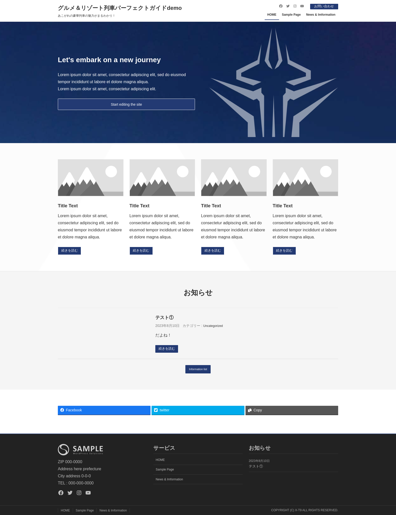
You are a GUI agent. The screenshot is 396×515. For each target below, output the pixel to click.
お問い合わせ (322, 6)
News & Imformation (320, 14)
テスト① (164, 318)
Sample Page (291, 14)
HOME (271, 14)
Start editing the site (126, 104)
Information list (198, 370)
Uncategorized (213, 326)
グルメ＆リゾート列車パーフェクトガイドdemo (120, 8)
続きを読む (70, 251)
